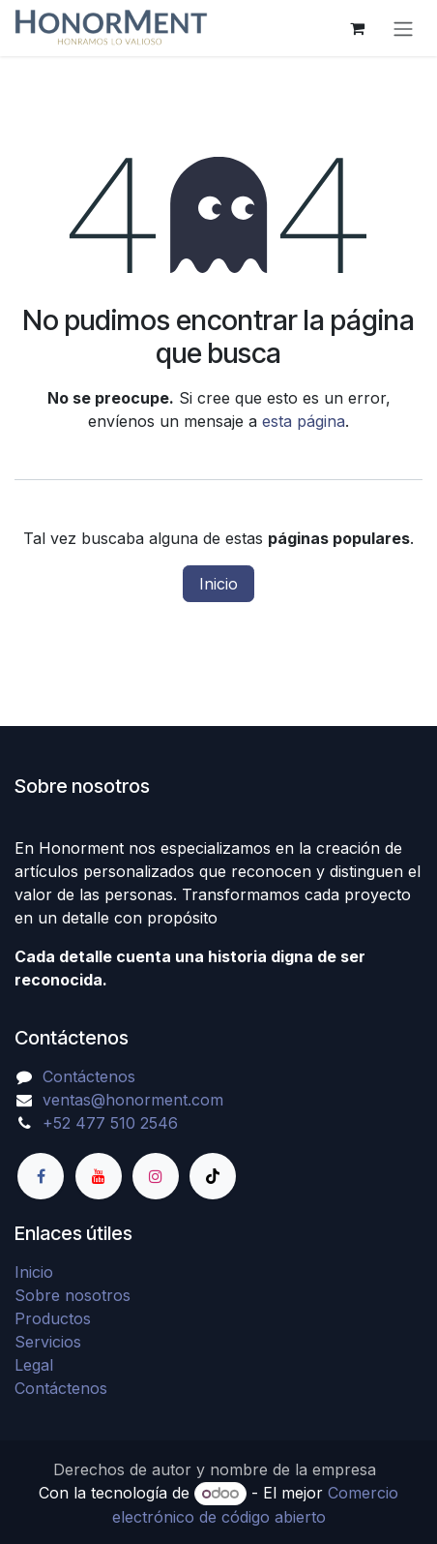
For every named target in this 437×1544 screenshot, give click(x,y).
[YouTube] (98, 1176)
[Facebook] (40, 1176)
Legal (34, 1365)
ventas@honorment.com (133, 1099)
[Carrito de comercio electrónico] (356, 28)
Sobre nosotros (73, 1295)
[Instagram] (155, 1176)
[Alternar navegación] (403, 28)
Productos (53, 1318)
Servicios (48, 1341)
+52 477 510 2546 (110, 1123)
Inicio (218, 583)
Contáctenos (89, 1076)
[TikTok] (212, 1176)
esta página (303, 421)
